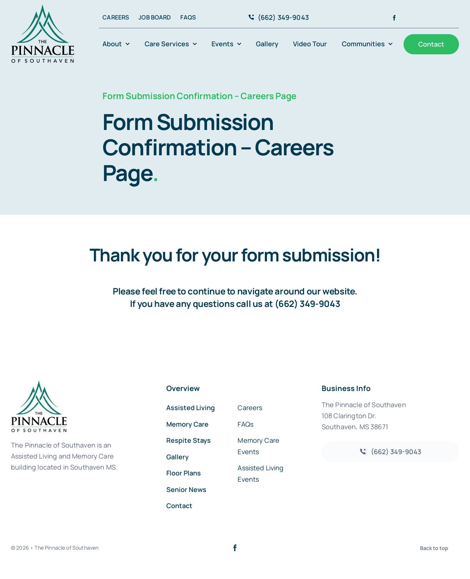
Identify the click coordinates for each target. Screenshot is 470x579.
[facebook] (394, 18)
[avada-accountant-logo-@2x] (42, 8)
